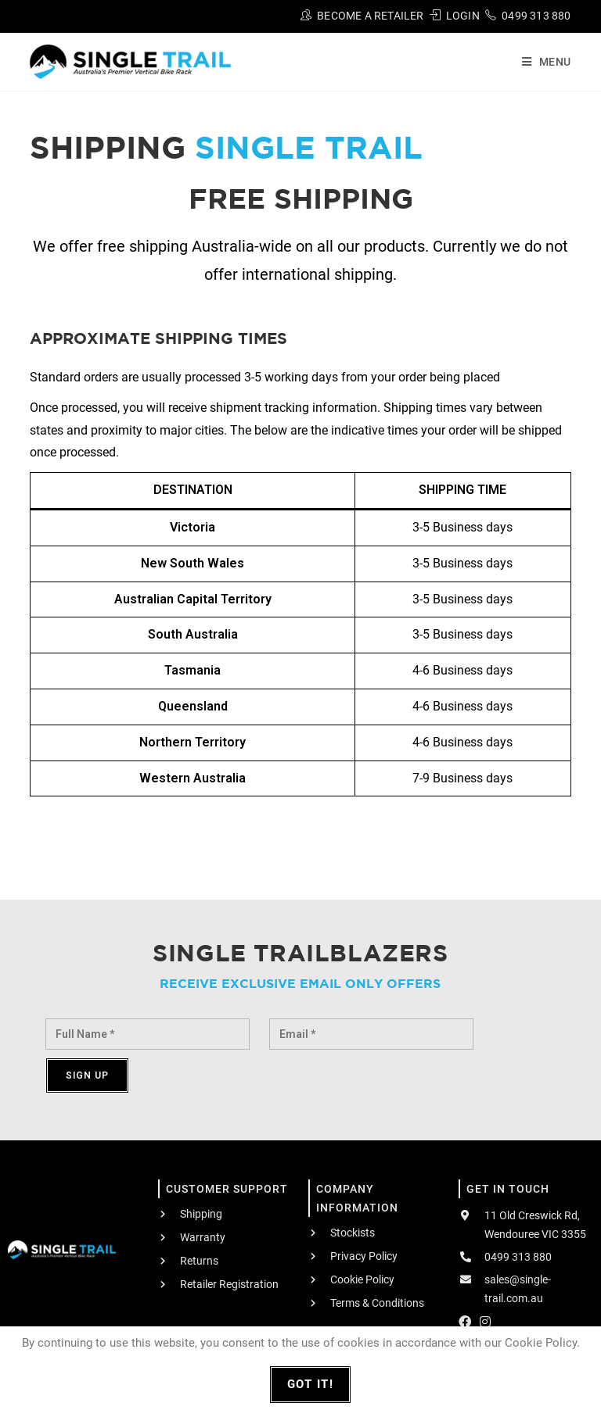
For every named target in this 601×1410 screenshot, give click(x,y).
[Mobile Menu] (540, 61)
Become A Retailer (370, 15)
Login (463, 15)
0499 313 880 (536, 15)
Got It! (310, 1384)
